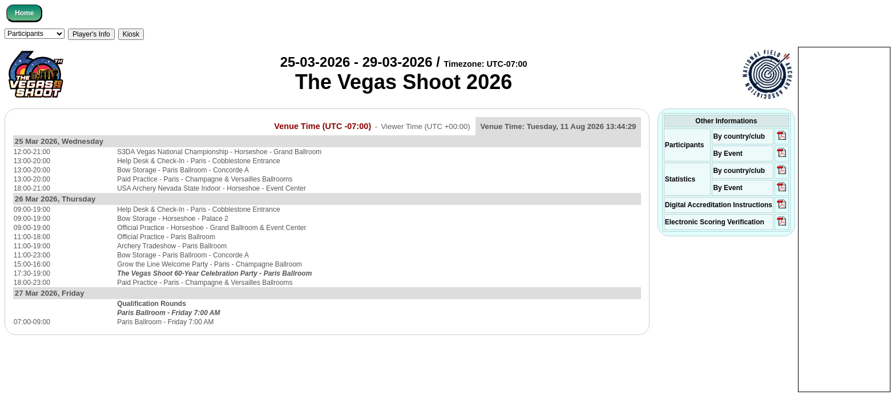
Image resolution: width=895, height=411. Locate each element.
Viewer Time (425, 126)
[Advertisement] (844, 218)
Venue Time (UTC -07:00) (322, 126)
